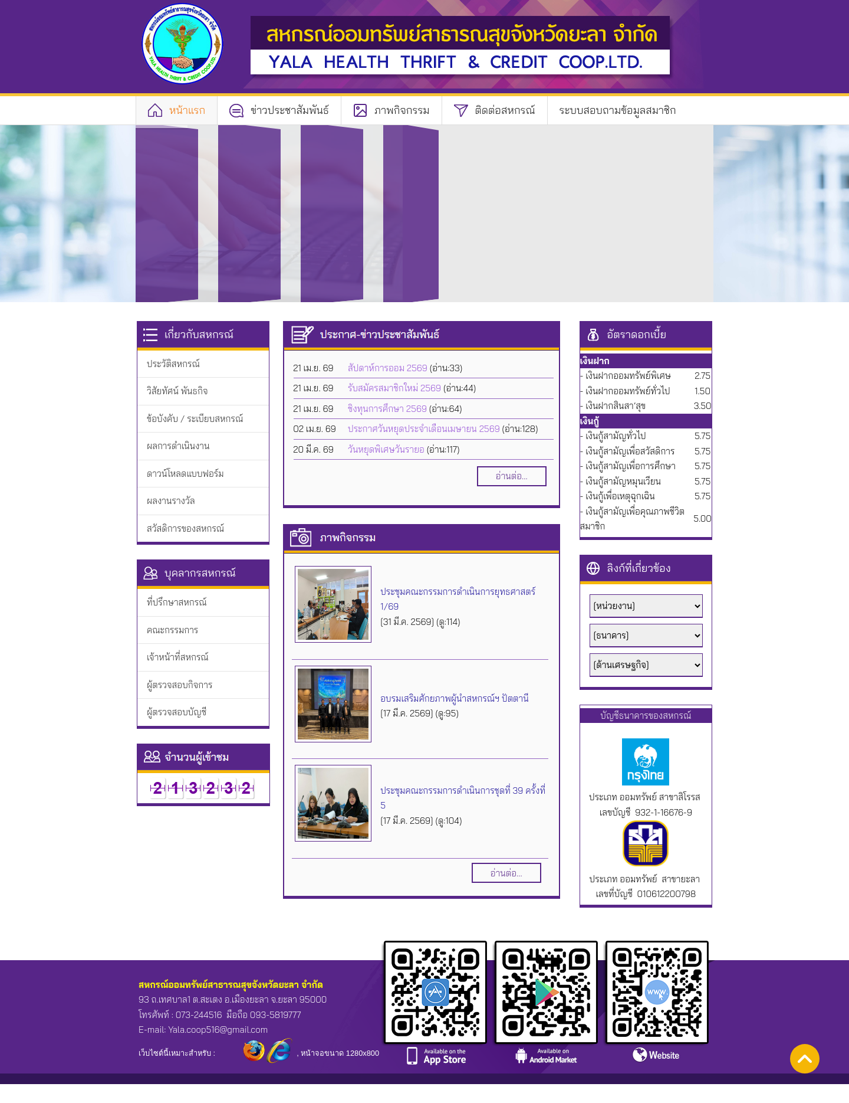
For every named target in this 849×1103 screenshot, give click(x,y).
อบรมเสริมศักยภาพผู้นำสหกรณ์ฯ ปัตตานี (454, 698)
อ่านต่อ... (512, 476)
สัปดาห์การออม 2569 (387, 368)
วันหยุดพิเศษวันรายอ (386, 449)
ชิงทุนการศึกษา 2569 (387, 408)
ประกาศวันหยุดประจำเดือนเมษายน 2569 (424, 428)
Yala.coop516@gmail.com (218, 1029)
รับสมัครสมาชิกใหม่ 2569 (394, 388)
